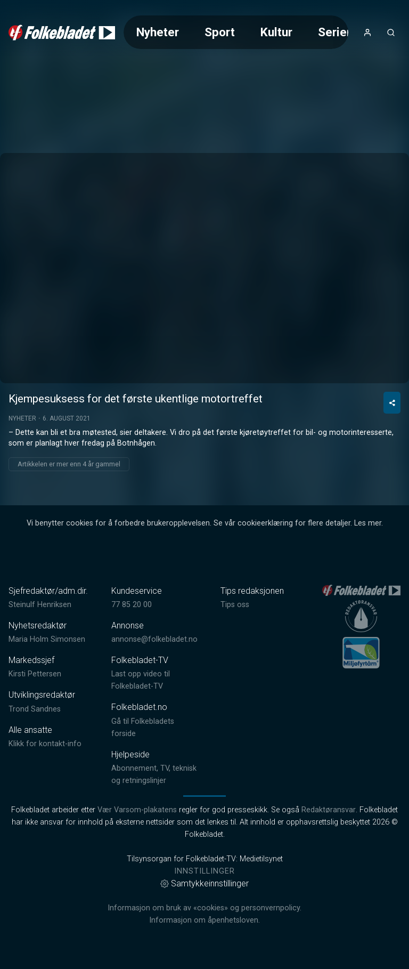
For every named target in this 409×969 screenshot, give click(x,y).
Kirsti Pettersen (35, 674)
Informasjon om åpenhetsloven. (204, 920)
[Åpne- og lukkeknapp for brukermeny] (367, 32)
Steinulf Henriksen (40, 604)
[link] (62, 32)
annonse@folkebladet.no (154, 639)
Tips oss (234, 604)
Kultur (276, 32)
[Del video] (391, 403)
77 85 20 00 (131, 604)
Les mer (367, 523)
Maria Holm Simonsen (47, 639)
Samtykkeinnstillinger (204, 883)
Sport (219, 32)
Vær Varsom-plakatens (137, 809)
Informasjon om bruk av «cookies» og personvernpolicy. (204, 908)
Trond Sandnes (35, 709)
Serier (334, 32)
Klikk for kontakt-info (45, 743)
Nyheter (157, 32)
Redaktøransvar (328, 809)
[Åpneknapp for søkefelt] (391, 32)
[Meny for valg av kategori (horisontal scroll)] (236, 32)
